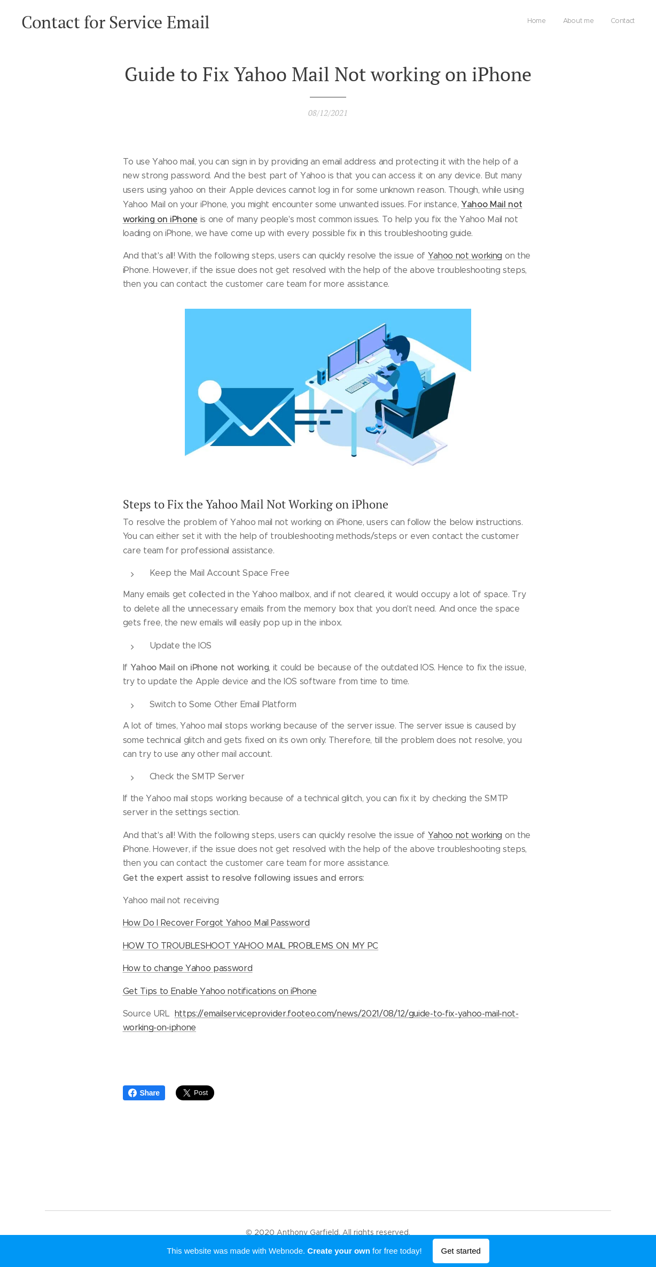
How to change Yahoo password (188, 968)
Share (144, 1093)
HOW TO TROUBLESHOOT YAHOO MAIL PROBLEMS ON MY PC (251, 946)
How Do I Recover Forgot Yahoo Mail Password (216, 923)
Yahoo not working (465, 256)
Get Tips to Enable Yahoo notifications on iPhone (220, 991)
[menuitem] (603, 22)
